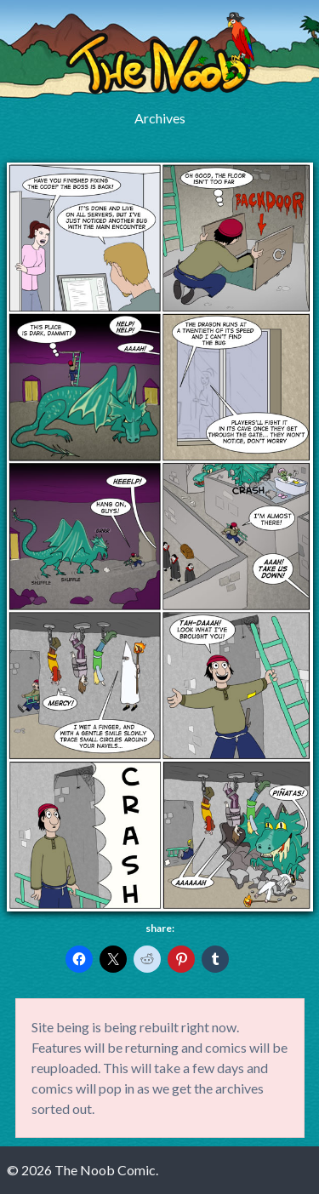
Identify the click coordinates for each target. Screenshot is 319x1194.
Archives (159, 118)
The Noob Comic (160, 53)
